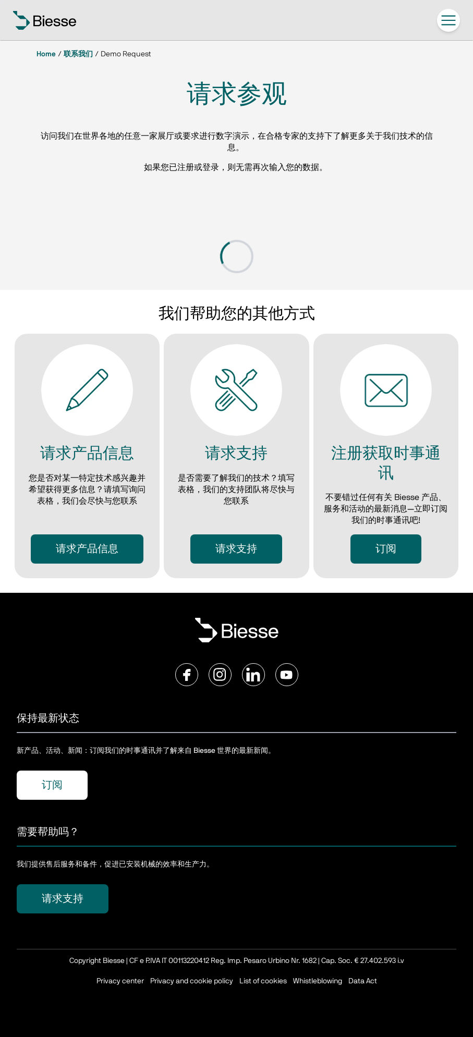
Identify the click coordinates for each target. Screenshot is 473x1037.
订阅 (385, 549)
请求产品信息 (87, 549)
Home (46, 54)
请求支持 (236, 549)
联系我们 (78, 54)
